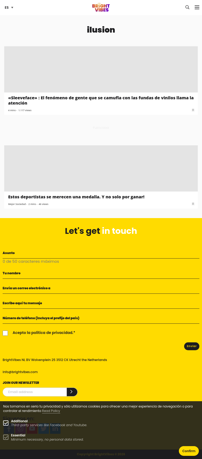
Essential (18, 435)
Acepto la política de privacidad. (43, 332)
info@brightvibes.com (20, 372)
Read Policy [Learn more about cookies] (51, 411)
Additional (19, 421)
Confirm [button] (188, 451)
